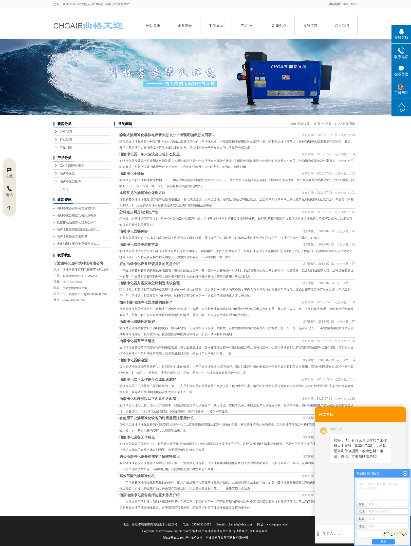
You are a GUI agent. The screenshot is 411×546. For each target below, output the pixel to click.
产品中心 (247, 26)
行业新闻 (66, 139)
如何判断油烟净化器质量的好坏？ (146, 302)
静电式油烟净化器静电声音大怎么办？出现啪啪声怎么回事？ (167, 135)
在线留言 (310, 26)
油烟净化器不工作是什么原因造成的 (147, 379)
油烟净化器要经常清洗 (137, 341)
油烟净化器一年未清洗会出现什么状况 (149, 154)
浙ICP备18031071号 (176, 537)
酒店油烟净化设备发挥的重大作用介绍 (149, 495)
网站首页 (153, 26)
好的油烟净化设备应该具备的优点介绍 (149, 264)
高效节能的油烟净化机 (137, 476)
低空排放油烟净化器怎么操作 (76, 222)
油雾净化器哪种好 (133, 231)
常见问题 (66, 147)
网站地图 (335, 4)
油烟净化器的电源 (133, 360)
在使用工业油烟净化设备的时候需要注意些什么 (156, 418)
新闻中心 (279, 26)
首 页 (316, 124)
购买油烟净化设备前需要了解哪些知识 (149, 456)
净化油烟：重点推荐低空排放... (78, 243)
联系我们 (342, 26)
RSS (346, 4)
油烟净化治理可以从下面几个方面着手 (149, 399)
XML (354, 4)
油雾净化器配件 (70, 181)
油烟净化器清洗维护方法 (138, 244)
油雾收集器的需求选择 (72, 236)
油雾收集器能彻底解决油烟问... (78, 229)
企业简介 (185, 26)
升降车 (64, 189)
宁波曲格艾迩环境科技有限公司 (226, 537)
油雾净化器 (67, 173)
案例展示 (216, 26)
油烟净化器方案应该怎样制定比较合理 (149, 283)
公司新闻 (66, 131)
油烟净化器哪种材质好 (137, 322)
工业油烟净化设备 (72, 165)
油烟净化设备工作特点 (137, 437)
